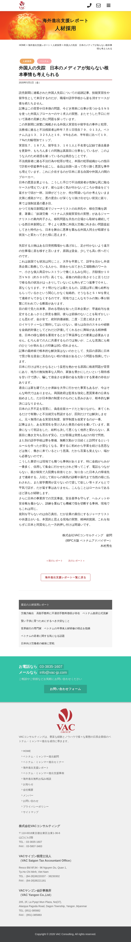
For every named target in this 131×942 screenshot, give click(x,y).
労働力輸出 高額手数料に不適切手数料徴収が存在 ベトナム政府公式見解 (64, 613)
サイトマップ (30, 812)
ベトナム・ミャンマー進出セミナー (43, 762)
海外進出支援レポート (36, 767)
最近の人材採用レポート (35, 604)
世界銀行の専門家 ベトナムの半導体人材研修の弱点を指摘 (55, 628)
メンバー (28, 795)
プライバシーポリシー (36, 806)
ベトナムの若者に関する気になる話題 (43, 635)
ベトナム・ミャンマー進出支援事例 (43, 773)
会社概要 (28, 789)
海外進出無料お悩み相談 (37, 778)
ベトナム (44, 61)
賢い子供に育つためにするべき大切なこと (45, 620)
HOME (27, 751)
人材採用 (27, 61)
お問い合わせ (30, 800)
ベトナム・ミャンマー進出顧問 (41, 756)
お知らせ (28, 784)
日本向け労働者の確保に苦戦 (37, 643)
